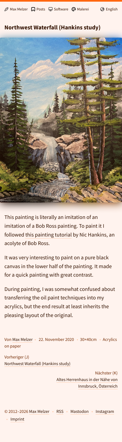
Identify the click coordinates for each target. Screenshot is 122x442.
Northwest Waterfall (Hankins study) (37, 363)
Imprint (17, 419)
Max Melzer (22, 339)
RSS (60, 411)
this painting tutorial (48, 235)
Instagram (105, 411)
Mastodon (80, 411)
